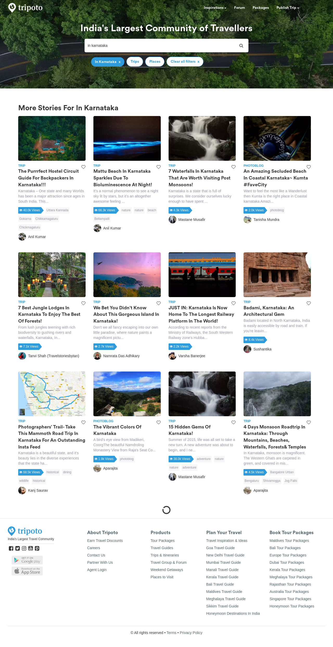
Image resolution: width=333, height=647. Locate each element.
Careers (93, 548)
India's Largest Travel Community (31, 539)
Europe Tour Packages (288, 555)
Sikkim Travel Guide (222, 606)
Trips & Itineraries (165, 555)
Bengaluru (252, 481)
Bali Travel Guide (220, 584)
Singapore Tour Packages (290, 599)
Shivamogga (271, 481)
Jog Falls (291, 481)
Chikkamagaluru (46, 219)
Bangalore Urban (282, 472)
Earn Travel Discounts (105, 541)
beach (152, 210)
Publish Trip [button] (288, 8)
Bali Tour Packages (285, 548)
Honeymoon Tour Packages (292, 606)
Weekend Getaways (167, 570)
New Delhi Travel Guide (225, 555)
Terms (171, 633)
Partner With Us (100, 562)
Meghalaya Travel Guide (226, 599)
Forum (239, 8)
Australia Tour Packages (289, 592)
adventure (203, 459)
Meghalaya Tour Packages (291, 577)
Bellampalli (102, 219)
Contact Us (96, 555)
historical (53, 472)
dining (67, 472)
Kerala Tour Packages (287, 570)
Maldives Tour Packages (289, 541)
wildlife (24, 481)
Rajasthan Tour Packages (290, 584)
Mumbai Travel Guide (223, 562)
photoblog (277, 210)
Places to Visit (162, 577)
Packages (261, 8)
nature (126, 210)
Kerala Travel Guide (222, 577)
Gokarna (25, 219)
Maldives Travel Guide (224, 592)
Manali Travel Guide (222, 570)
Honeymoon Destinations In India (233, 613)
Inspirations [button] (215, 8)
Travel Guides (162, 548)
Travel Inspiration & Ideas (226, 541)
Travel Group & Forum (169, 562)
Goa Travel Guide (220, 548)
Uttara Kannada (57, 210)
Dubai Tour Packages (287, 562)
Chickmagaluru (29, 227)
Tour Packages (163, 541)
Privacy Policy (191, 633)
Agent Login (97, 570)
